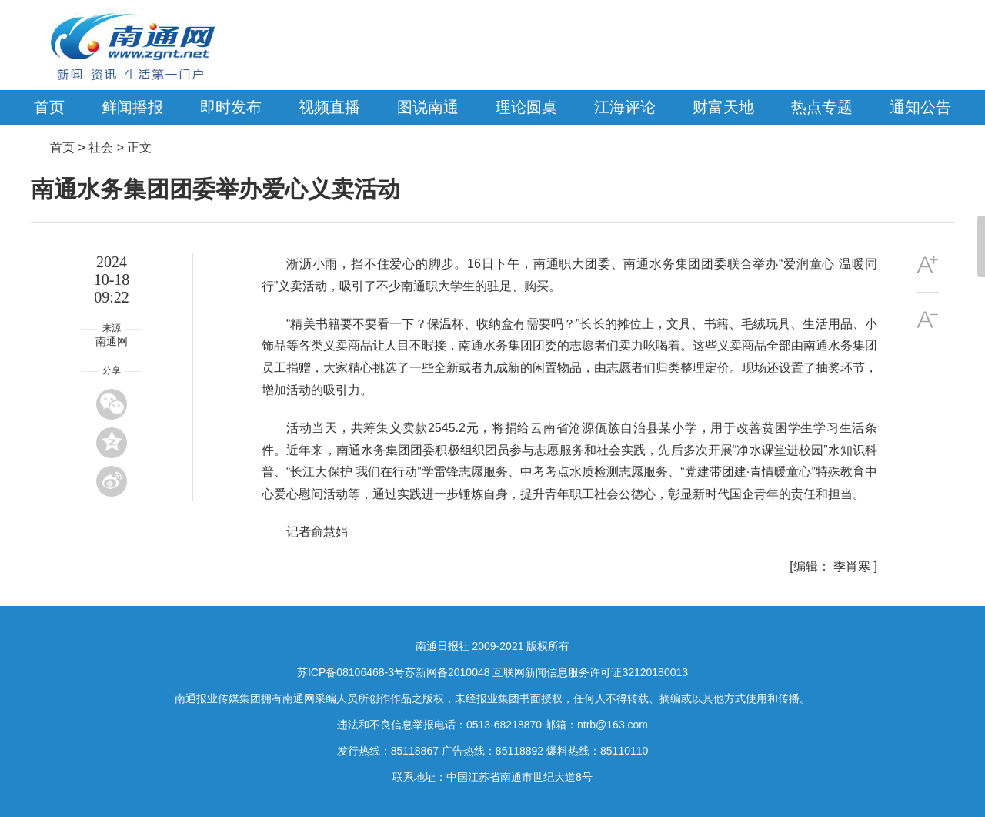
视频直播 (329, 107)
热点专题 (822, 107)
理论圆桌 (526, 107)
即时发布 (231, 107)
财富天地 (723, 107)
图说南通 (428, 107)
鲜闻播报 (132, 107)
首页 (49, 107)
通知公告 (920, 107)
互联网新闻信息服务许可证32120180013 (590, 672)
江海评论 (625, 107)
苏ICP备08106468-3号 (351, 672)
